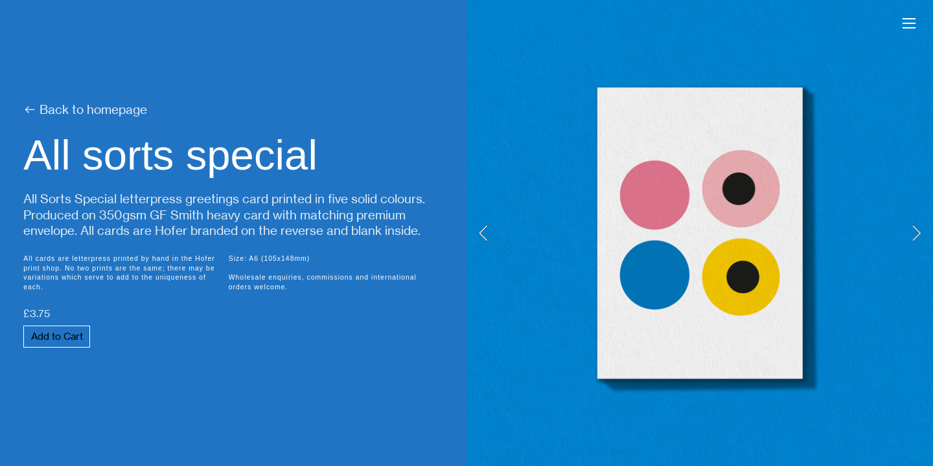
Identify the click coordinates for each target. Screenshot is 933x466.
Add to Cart (57, 336)
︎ (909, 24)
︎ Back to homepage (85, 109)
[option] (699, 233)
